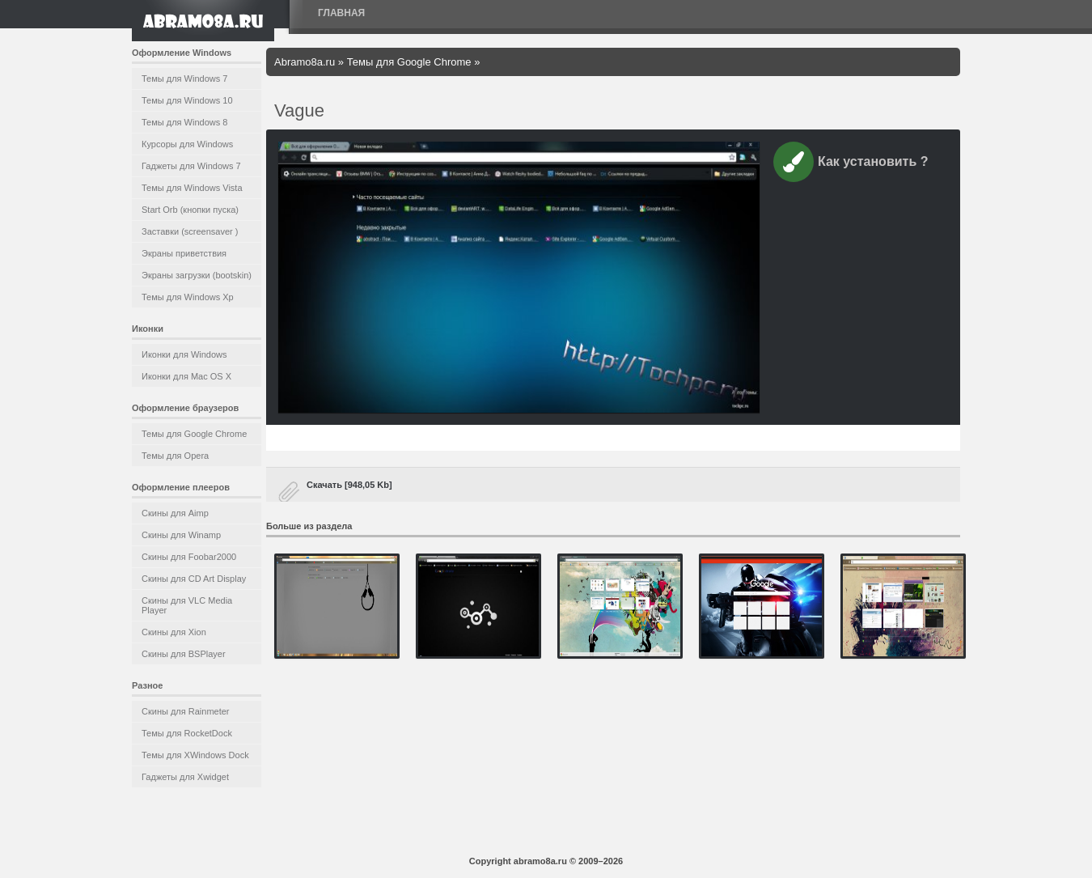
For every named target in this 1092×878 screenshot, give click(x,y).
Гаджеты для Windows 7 (191, 166)
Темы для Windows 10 (187, 100)
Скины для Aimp (175, 513)
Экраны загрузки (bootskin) (197, 275)
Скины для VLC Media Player (187, 605)
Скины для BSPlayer (184, 654)
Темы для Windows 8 (184, 122)
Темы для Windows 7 (184, 78)
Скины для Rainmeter (186, 711)
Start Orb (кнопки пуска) (190, 209)
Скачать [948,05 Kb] (349, 485)
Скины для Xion (174, 632)
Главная (341, 13)
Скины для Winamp (181, 535)
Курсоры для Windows (187, 144)
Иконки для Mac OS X (186, 376)
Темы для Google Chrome (194, 434)
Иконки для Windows (184, 354)
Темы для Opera (175, 455)
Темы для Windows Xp (188, 297)
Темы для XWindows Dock (195, 755)
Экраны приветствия (184, 253)
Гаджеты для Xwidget (185, 777)
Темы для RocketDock (187, 733)
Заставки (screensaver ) (190, 231)
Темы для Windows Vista (192, 188)
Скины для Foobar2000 (189, 557)
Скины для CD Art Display (194, 578)
